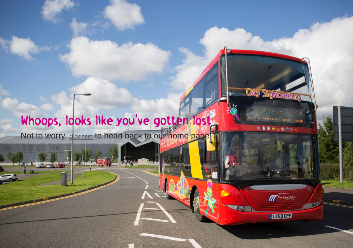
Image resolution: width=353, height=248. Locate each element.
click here (81, 137)
